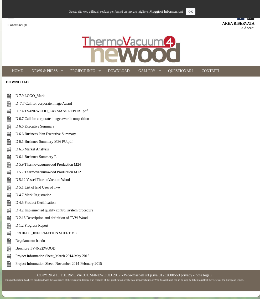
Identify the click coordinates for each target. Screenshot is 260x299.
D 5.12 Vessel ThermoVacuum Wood (42, 180)
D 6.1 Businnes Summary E (35, 157)
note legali (203, 275)
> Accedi (247, 28)
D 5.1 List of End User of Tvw (38, 187)
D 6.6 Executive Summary (35, 126)
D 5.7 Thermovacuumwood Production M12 (48, 172)
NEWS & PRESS (45, 71)
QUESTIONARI (180, 71)
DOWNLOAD (118, 71)
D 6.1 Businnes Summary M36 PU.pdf (43, 142)
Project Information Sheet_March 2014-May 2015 (52, 256)
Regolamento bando (30, 241)
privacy (186, 275)
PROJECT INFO (83, 71)
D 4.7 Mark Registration (33, 195)
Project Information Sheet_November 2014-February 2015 (58, 264)
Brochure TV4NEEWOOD (35, 248)
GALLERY (147, 71)
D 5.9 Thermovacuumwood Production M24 (48, 164)
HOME (17, 71)
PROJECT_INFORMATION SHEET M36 (46, 233)
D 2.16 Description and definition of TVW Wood (51, 218)
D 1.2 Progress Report (31, 225)
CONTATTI (210, 71)
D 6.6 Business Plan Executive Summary (45, 134)
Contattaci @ (17, 25)
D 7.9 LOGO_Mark (30, 96)
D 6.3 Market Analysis (32, 149)
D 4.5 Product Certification (35, 203)
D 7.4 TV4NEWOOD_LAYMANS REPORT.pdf (51, 111)
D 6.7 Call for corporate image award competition (52, 119)
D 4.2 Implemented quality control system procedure (54, 210)
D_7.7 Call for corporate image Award (43, 103)
